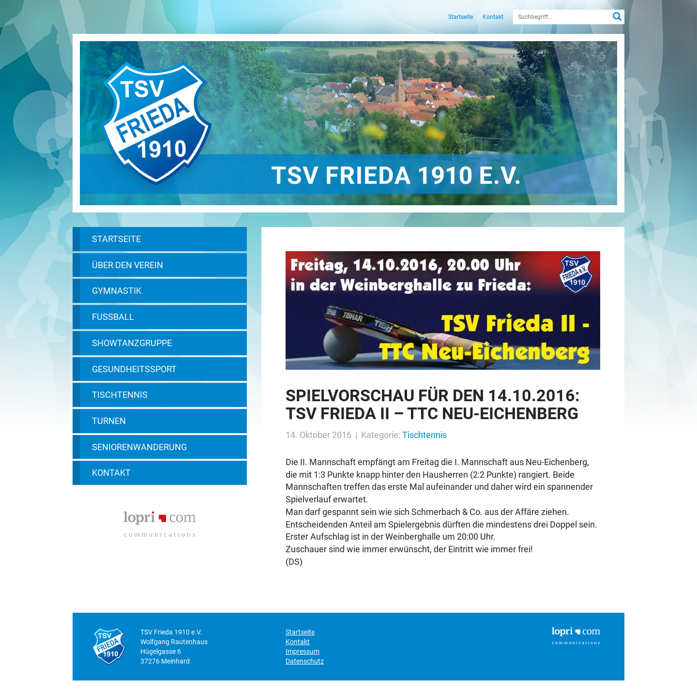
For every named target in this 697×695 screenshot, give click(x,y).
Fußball (113, 317)
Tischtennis (120, 395)
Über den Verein (127, 265)
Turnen (109, 421)
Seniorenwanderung (139, 447)
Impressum (302, 651)
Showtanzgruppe (132, 343)
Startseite (460, 17)
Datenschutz (305, 661)
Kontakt (493, 17)
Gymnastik (116, 291)
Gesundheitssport (134, 369)
